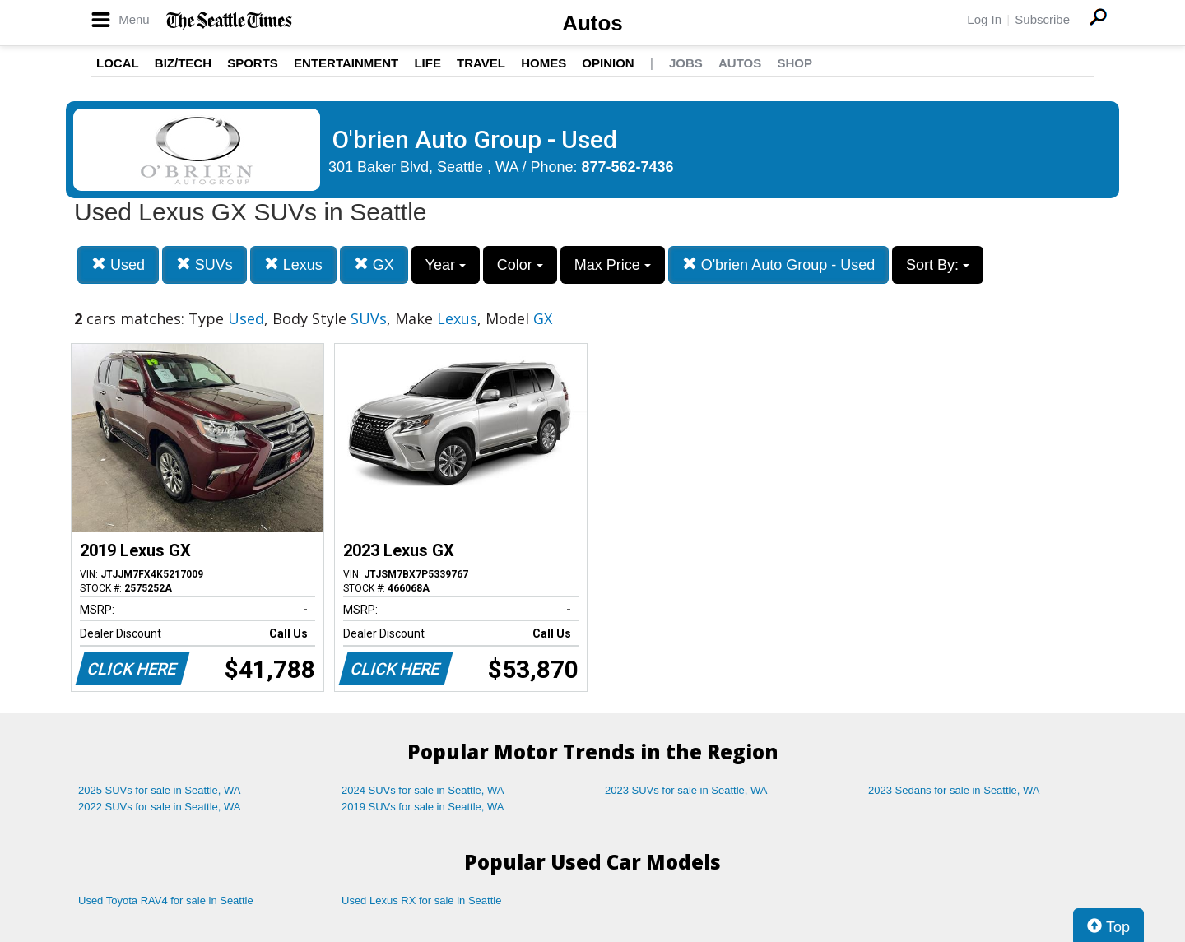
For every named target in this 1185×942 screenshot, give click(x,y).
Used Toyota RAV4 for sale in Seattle (165, 900)
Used (118, 264)
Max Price (612, 265)
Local (117, 63)
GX (374, 264)
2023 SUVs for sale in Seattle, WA (686, 790)
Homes (543, 63)
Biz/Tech (183, 63)
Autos (592, 23)
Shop (794, 63)
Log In (984, 19)
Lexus (293, 264)
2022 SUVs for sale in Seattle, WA (159, 806)
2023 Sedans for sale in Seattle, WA (953, 790)
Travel (481, 63)
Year (445, 265)
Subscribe (1042, 19)
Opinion (608, 63)
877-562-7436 (628, 167)
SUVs (204, 264)
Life (427, 63)
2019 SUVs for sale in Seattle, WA (423, 806)
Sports (252, 63)
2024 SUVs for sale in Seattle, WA (423, 790)
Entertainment (346, 63)
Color (520, 265)
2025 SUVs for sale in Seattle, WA (159, 790)
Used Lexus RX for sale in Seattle (421, 900)
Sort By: (937, 265)
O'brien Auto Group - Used (779, 264)
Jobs (686, 63)
